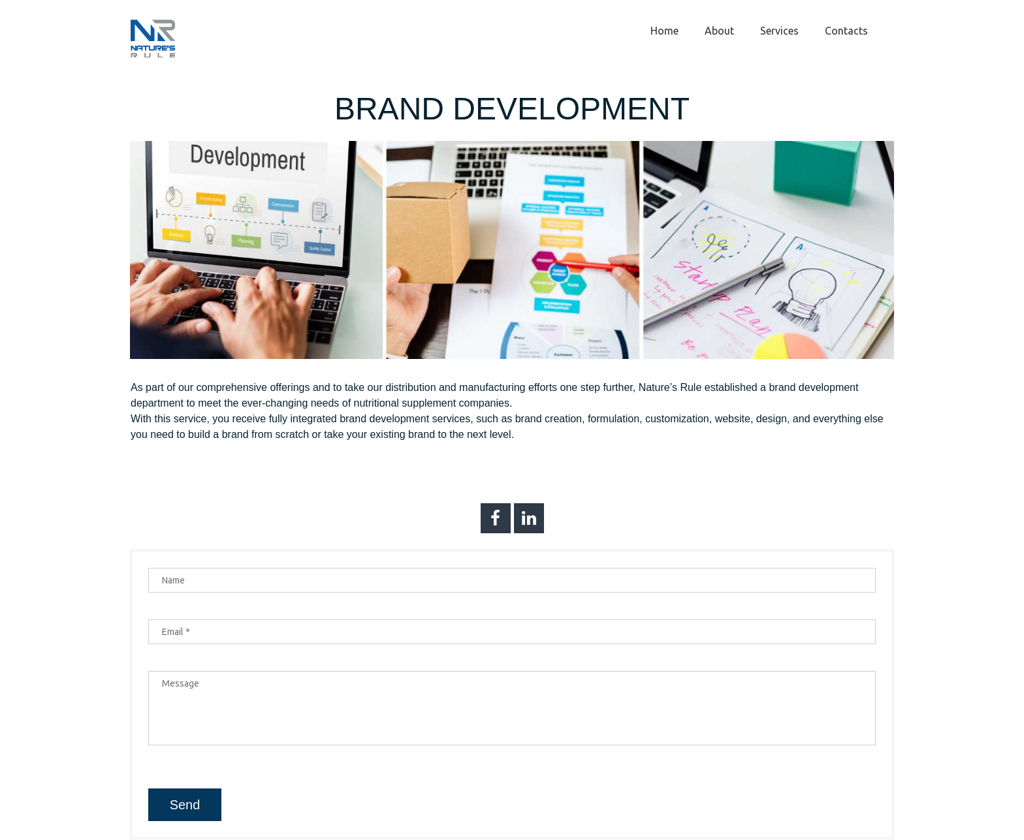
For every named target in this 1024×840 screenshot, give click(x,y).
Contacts (846, 31)
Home (664, 31)
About (719, 31)
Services (779, 31)
